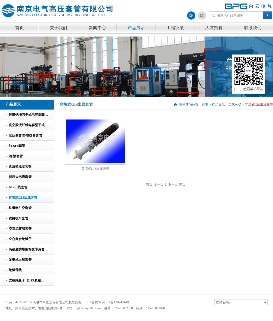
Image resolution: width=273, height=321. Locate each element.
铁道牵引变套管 (20, 208)
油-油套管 (16, 156)
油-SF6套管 (17, 146)
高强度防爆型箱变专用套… (28, 249)
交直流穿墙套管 (20, 229)
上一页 (159, 184)
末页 (182, 184)
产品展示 (136, 27)
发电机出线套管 (20, 260)
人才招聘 (214, 27)
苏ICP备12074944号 (116, 302)
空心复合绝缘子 (20, 239)
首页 (19, 27)
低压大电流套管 (20, 177)
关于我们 (58, 27)
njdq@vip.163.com (88, 308)
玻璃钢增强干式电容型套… (28, 115)
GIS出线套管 (18, 187)
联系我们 (253, 27)
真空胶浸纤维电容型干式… (28, 125)
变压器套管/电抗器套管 (25, 135)
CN (191, 15)
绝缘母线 (15, 270)
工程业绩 (175, 27)
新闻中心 (97, 27)
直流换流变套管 (20, 166)
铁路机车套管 (18, 218)
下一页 (173, 184)
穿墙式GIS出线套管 (95, 169)
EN (202, 15)
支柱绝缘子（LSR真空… (26, 280)
